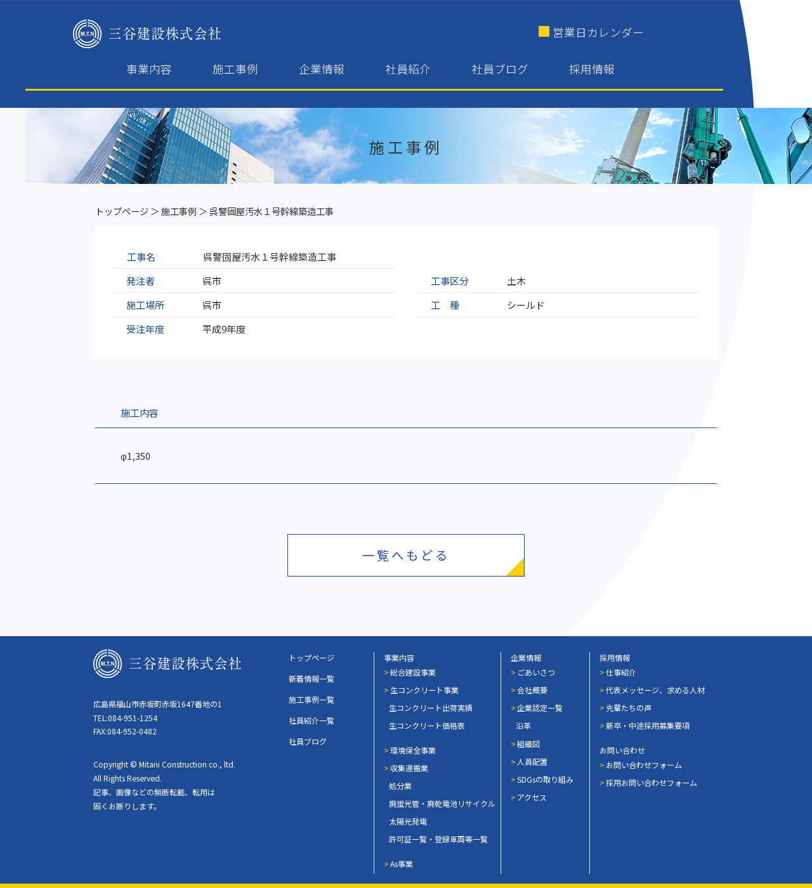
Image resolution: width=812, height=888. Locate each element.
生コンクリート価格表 (427, 725)
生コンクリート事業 (424, 689)
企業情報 (321, 69)
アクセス (532, 797)
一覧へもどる (405, 555)
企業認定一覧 (540, 707)
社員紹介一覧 (311, 720)
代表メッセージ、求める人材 (655, 689)
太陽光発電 (408, 821)
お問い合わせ (622, 750)
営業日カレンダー (598, 32)
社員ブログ (499, 69)
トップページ (121, 211)
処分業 (400, 785)
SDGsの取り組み (545, 779)
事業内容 (149, 69)
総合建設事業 (413, 672)
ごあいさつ (536, 672)
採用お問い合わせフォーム (651, 782)
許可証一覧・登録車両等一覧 (438, 838)
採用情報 (592, 69)
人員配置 (532, 761)
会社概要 (532, 689)
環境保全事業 (413, 750)
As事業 (401, 863)
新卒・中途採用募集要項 (648, 725)
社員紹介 (408, 69)
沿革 (523, 725)
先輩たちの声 (629, 707)
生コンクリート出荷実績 (431, 707)
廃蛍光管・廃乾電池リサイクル (442, 803)
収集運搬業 (409, 767)
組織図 (528, 743)
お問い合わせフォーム (644, 764)
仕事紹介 (621, 672)
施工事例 (235, 69)
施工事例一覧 (311, 699)
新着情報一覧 (311, 678)
